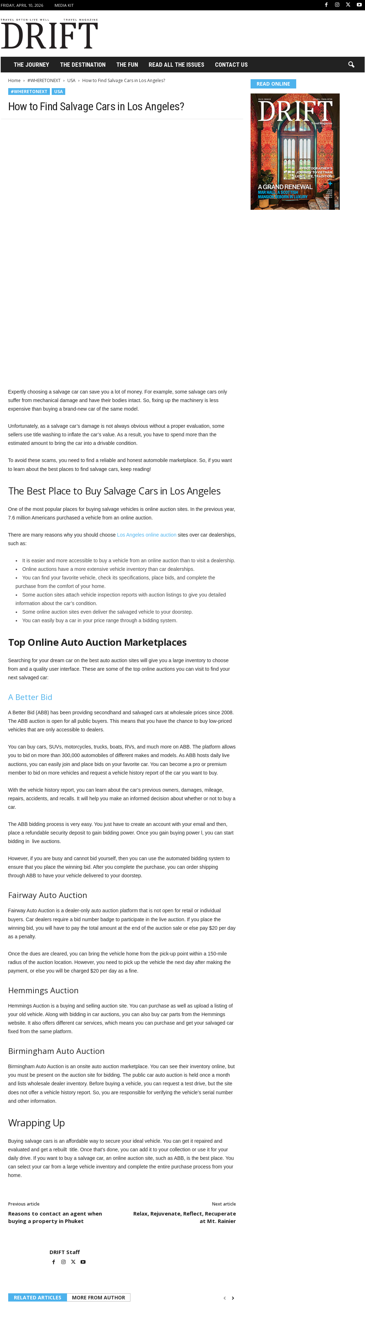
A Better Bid (30, 620)
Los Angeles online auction (145, 459)
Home (14, 80)
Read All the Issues (176, 64)
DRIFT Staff (65, 1176)
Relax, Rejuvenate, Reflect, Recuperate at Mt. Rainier (184, 1141)
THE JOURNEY (31, 64)
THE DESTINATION (83, 64)
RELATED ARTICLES (37, 1221)
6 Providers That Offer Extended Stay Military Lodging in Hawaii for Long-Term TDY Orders (118, 1300)
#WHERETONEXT (44, 80)
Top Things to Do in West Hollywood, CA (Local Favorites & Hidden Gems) (200, 1297)
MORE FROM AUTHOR (98, 1221)
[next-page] (233, 1222)
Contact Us (231, 64)
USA (71, 80)
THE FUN (127, 64)
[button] (351, 65)
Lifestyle (17, 1283)
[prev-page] (224, 1222)
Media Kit (64, 5)
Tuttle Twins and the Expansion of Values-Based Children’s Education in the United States (43, 1297)
